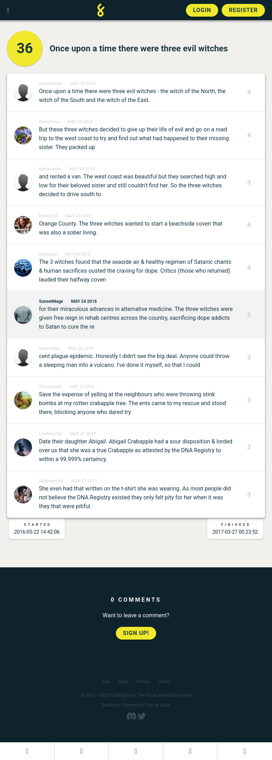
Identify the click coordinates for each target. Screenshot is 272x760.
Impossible (49, 348)
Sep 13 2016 (82, 386)
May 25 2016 (81, 348)
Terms (165, 681)
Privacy (144, 681)
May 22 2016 (83, 83)
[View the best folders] (244, 751)
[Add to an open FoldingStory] (136, 751)
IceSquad (48, 254)
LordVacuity (50, 433)
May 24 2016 (78, 254)
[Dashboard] (27, 751)
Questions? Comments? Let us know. (136, 705)
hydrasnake (50, 168)
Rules (123, 681)
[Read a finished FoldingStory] (190, 751)
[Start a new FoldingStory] (82, 751)
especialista (50, 83)
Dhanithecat (50, 386)
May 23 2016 (82, 168)
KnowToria (49, 121)
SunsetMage (51, 301)
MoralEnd (48, 216)
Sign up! (136, 633)
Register (243, 10)
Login (202, 10)
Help (105, 681)
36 (25, 48)
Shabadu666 (51, 480)
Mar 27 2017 (83, 433)
